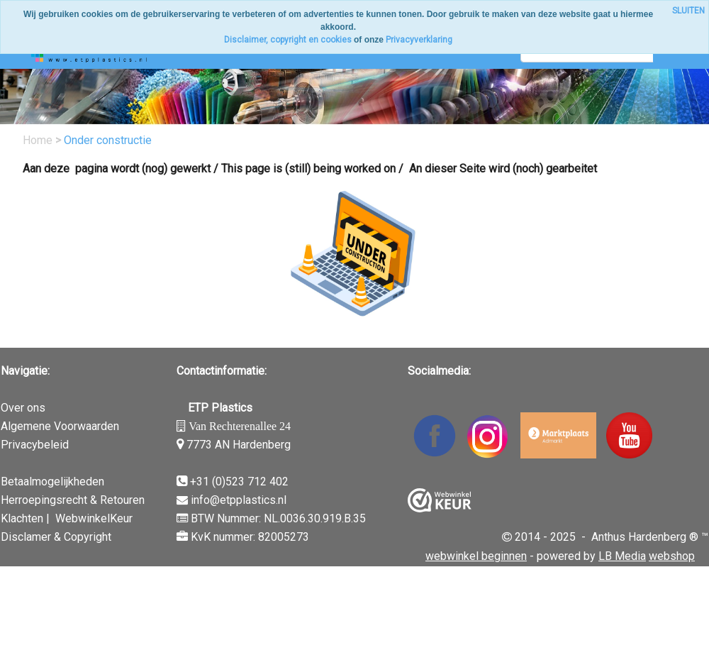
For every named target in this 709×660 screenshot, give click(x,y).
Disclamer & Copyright (56, 537)
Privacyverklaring (419, 40)
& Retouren (116, 500)
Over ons (23, 407)
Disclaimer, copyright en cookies (288, 40)
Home (39, 140)
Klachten (22, 518)
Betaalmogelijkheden (52, 481)
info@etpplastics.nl (238, 500)
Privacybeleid (35, 444)
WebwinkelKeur (94, 518)
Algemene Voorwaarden (60, 426)
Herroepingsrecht (44, 500)
